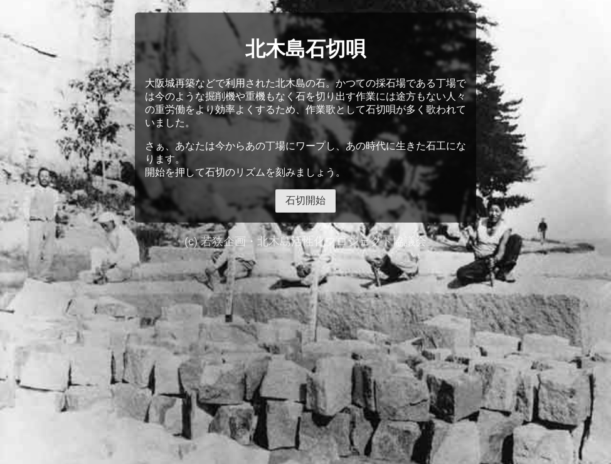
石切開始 (305, 200)
